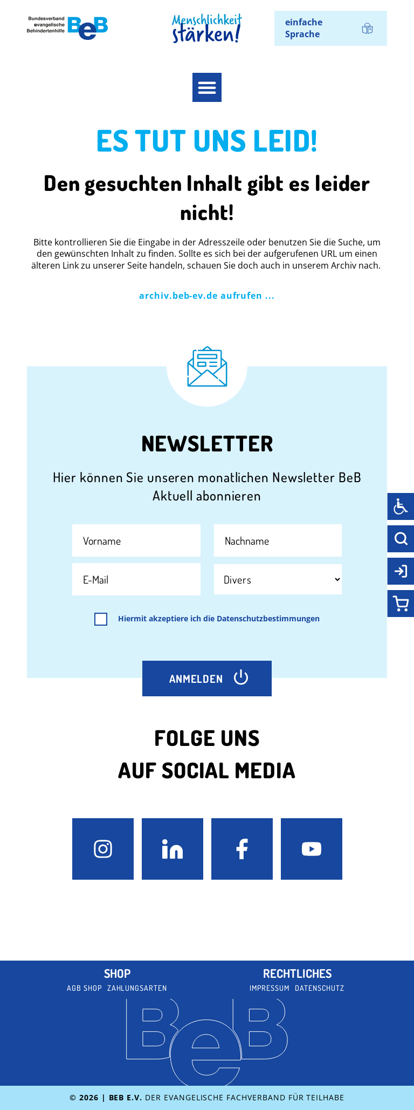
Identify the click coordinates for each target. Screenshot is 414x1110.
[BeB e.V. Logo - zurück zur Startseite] (67, 28)
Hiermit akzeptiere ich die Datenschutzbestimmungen (219, 618)
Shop (117, 973)
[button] (207, 87)
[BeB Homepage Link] (207, 28)
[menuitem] (330, 28)
